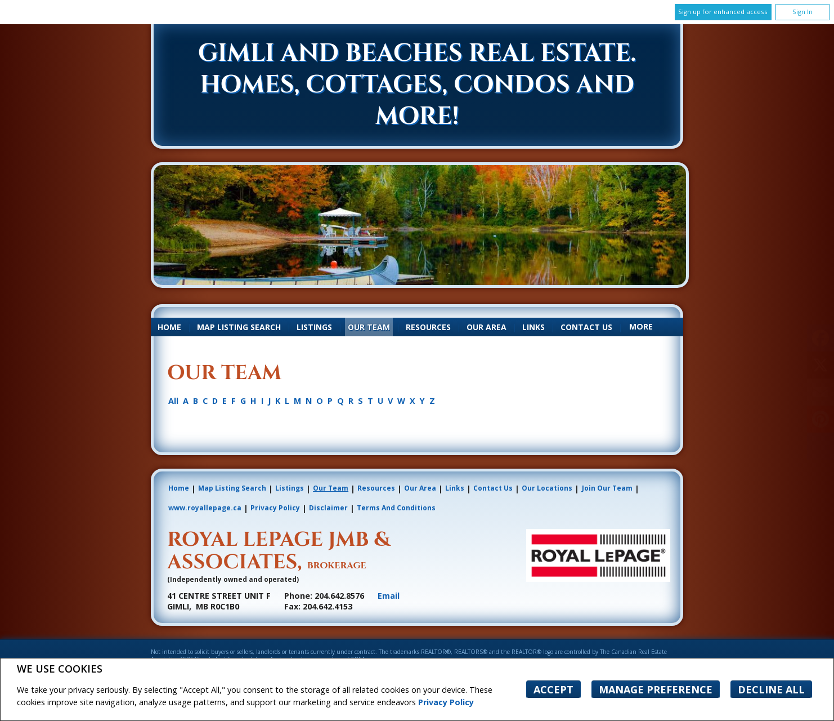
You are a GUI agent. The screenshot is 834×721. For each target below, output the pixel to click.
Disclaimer (328, 508)
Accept (553, 689)
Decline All (771, 689)
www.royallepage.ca (204, 508)
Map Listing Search (239, 327)
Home (169, 327)
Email (389, 595)
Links (533, 327)
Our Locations (547, 488)
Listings (314, 327)
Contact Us (586, 327)
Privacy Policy (446, 702)
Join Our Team (607, 488)
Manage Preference (655, 689)
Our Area (486, 327)
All (173, 401)
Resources (428, 327)
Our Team (369, 327)
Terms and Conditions (396, 508)
